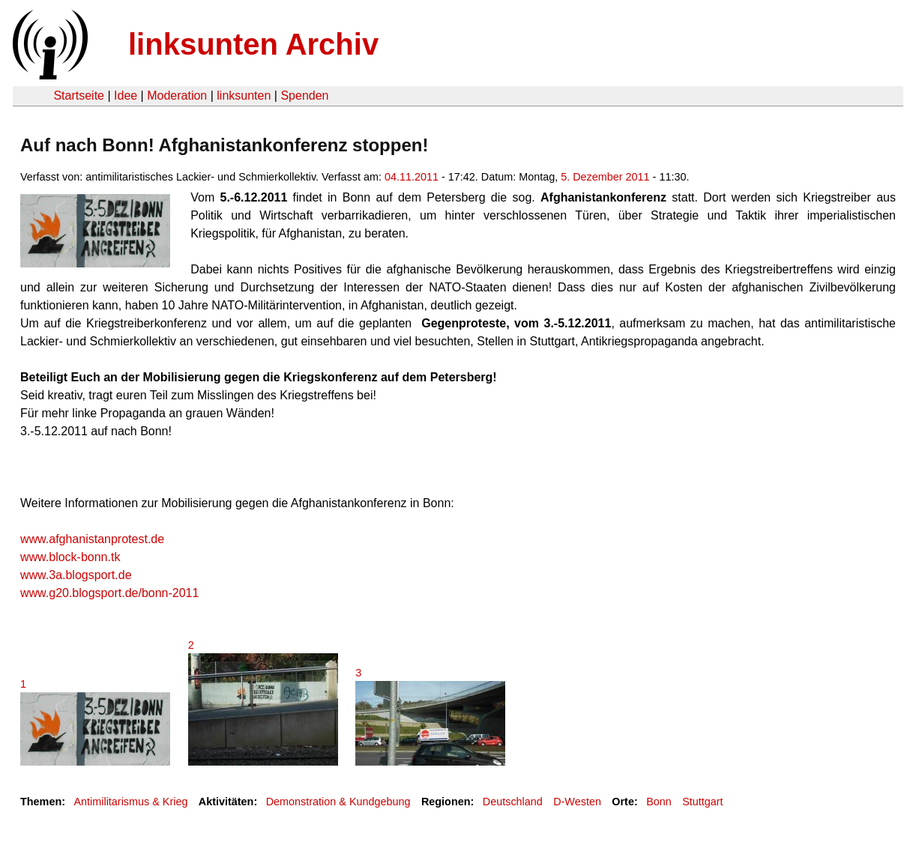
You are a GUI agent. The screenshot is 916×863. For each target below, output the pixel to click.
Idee (125, 95)
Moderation (177, 95)
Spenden (304, 95)
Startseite (78, 95)
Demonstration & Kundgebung (338, 802)
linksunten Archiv (253, 44)
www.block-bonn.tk (70, 557)
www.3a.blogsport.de (76, 575)
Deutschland (513, 802)
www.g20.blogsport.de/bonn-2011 (109, 593)
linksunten (244, 95)
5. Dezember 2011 (605, 177)
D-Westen (577, 802)
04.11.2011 (412, 177)
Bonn (659, 802)
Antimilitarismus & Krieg (130, 802)
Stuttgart (702, 802)
